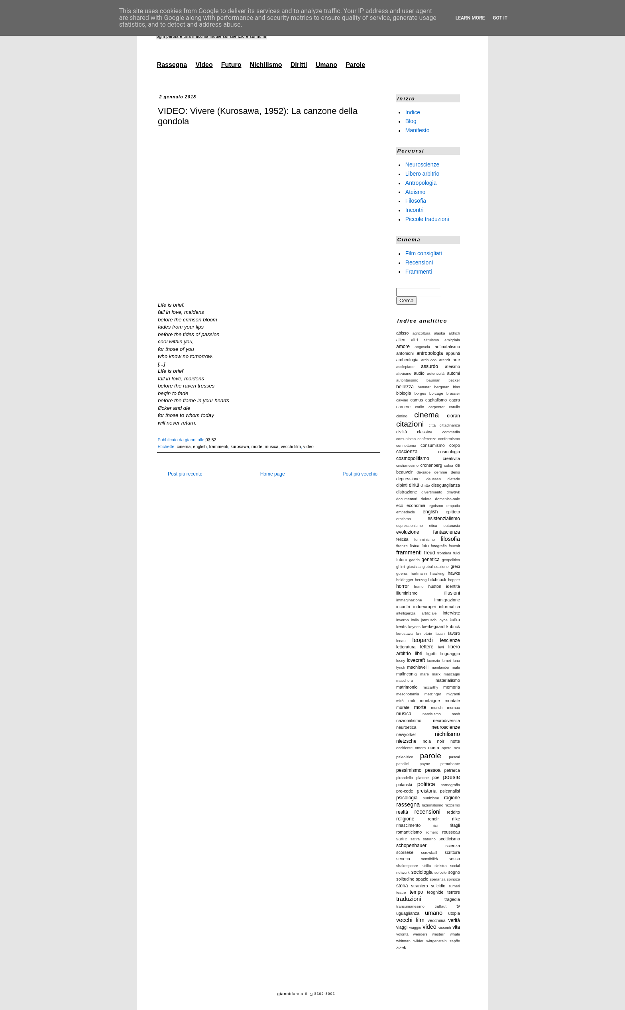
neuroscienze (446, 727)
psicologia (406, 798)
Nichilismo (266, 64)
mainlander (440, 667)
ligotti (431, 653)
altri (414, 339)
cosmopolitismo (412, 458)
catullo (454, 407)
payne (425, 763)
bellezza (405, 387)
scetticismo (449, 838)
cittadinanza (450, 425)
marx (436, 674)
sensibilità (429, 859)
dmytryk (453, 492)
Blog (411, 121)
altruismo (431, 340)
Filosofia (415, 201)
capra (454, 399)
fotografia (439, 546)
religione (405, 819)
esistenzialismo (444, 518)
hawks (454, 573)
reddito (453, 812)
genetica (431, 559)
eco (399, 505)
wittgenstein (436, 941)
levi (441, 647)
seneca (403, 858)
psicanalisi (450, 791)
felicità (402, 539)
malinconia (406, 673)
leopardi (422, 640)
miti (411, 700)
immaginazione (409, 600)
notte (455, 741)
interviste (451, 613)
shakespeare (407, 865)
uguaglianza (407, 913)
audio (419, 373)
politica (426, 784)
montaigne (430, 700)
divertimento (431, 492)
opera (433, 747)
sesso (454, 858)
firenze (402, 546)
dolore (426, 499)
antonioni (405, 353)
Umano (326, 64)
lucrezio (433, 660)
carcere (403, 406)
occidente (404, 748)
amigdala (452, 340)
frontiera (444, 553)
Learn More (470, 18)
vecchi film (291, 446)
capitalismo (436, 399)
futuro (401, 559)
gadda (414, 560)
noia (427, 741)
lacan (440, 633)
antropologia (430, 353)
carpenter (436, 407)
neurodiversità (446, 720)
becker (454, 380)
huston (434, 586)
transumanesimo (410, 906)
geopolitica (451, 560)
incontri (403, 606)
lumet (446, 660)
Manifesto (417, 130)
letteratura (406, 646)
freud (429, 553)
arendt (444, 360)
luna (456, 660)
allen (400, 339)
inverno (402, 620)
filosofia (450, 539)
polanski (404, 784)
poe (436, 777)
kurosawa (239, 446)
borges (420, 393)
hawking (437, 573)
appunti (453, 353)
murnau (453, 707)
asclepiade (405, 366)
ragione (452, 798)
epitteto (453, 511)
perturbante (450, 763)
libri (419, 653)
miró (400, 701)
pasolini (402, 763)
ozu (457, 748)
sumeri (454, 886)
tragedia (452, 899)
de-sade (423, 472)
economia (416, 505)
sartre (401, 838)
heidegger (404, 579)
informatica (449, 606)
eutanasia (451, 525)
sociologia (421, 872)
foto (425, 545)
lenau (400, 640)
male (456, 667)
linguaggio (450, 653)
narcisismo (432, 714)
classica (424, 431)
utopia (454, 913)
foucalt (454, 546)
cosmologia (449, 451)
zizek (401, 947)
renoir (433, 818)
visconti (444, 927)
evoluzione (407, 532)
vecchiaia (437, 920)
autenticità (435, 373)
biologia (403, 393)
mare (424, 674)
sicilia (426, 865)
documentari (406, 499)
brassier (453, 393)
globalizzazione (436, 566)
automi (453, 373)
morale (402, 707)
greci (455, 566)
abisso (402, 333)
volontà (402, 934)
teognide (435, 892)
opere (447, 748)
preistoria (426, 791)
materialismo (448, 680)
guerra (401, 573)
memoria (451, 687)
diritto (425, 485)
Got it (500, 18)
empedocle (405, 512)
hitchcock (437, 579)
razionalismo (432, 805)
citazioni (410, 424)
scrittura (452, 852)
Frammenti (418, 271)
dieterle (454, 479)
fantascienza (446, 532)
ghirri (400, 566)
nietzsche (406, 741)
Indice (412, 112)
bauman (433, 380)
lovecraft (416, 660)
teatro (401, 892)
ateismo (452, 366)
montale (452, 700)
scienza (452, 845)
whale (455, 934)
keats (401, 626)
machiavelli (417, 667)
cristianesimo (407, 465)
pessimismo (408, 770)
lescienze (450, 640)
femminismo (424, 539)
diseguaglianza (445, 485)
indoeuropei (424, 606)
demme (440, 472)
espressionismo (409, 525)
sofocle (440, 872)
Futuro (231, 64)
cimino (401, 416)
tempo (416, 892)
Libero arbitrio (422, 173)
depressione (408, 478)
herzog (420, 579)
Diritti (299, 64)
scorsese (404, 852)
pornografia (450, 785)
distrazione (406, 491)
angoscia (422, 346)
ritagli (455, 825)
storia (402, 886)
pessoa (433, 770)
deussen (433, 479)
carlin (419, 407)
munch (436, 707)
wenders (420, 934)
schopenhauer (411, 845)
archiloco (428, 360)
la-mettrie (424, 633)
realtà (402, 812)
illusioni (452, 593)
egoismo (435, 505)
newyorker (406, 734)
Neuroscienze (422, 164)
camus (416, 399)
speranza (437, 879)
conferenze (426, 438)
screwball (429, 852)
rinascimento (408, 825)
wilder (418, 941)
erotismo (403, 519)
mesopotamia (407, 694)
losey (400, 660)
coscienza (406, 451)
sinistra (440, 865)
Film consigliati (423, 253)
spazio (422, 879)
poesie (451, 777)
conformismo (449, 438)
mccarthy (430, 687)
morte (257, 446)
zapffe (455, 941)
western (439, 934)
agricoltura (421, 333)
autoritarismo (407, 380)
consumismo (433, 445)
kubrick (453, 626)
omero (420, 748)
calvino (402, 400)
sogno (454, 872)
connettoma (406, 445)
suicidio (438, 885)
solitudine (405, 879)
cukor (448, 465)
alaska (439, 333)
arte (456, 359)
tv (458, 906)
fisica (415, 545)
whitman (403, 941)
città (432, 425)
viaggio (415, 927)
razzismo (452, 805)
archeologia (407, 359)
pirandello (404, 777)
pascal (454, 757)
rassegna (408, 804)
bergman (441, 387)
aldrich (454, 333)
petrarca (452, 770)
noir (440, 741)
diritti (414, 485)
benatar (424, 387)
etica (433, 525)
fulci (456, 553)
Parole (355, 64)
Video (203, 64)
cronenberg (431, 465)
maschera (404, 680)
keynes (414, 626)
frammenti (218, 446)
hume (419, 586)
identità (453, 586)
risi (435, 825)
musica (271, 446)
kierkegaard (433, 626)
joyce (442, 620)
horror (402, 586)
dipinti (401, 485)
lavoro (454, 633)
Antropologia (421, 183)
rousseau (451, 832)
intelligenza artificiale (416, 613)
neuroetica (406, 727)
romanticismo (409, 832)
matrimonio (406, 687)
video (308, 446)
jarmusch (428, 620)
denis (455, 472)
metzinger (433, 694)
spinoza (453, 879)
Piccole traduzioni (427, 219)
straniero (419, 885)
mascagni (452, 674)
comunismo (406, 438)
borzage (436, 393)
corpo (454, 445)
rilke (456, 818)
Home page (272, 474)
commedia (451, 432)
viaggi (401, 927)
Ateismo (415, 191)
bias (456, 387)
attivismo (403, 373)
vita (456, 927)
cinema (184, 446)
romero (432, 832)
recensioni (427, 811)
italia (415, 620)
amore (403, 346)
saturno (429, 839)
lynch (400, 667)
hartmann (419, 573)
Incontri (414, 210)
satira (415, 839)
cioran (453, 416)
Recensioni (419, 262)
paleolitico (404, 757)
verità (454, 920)
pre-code (404, 791)
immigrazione (447, 599)
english (199, 446)
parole (430, 756)
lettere (426, 647)
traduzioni (408, 899)
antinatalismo (447, 346)
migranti (453, 694)
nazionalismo (408, 720)
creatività (451, 458)
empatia (453, 505)
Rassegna (172, 64)
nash (456, 714)
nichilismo (447, 734)
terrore (453, 892)
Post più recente (185, 474)
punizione (431, 798)
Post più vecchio (360, 474)
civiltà (401, 431)
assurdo (429, 366)
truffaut (440, 906)
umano (433, 913)
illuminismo (406, 593)
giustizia (414, 566)
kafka (455, 619)
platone (422, 777)
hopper (454, 579)
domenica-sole (447, 499)
